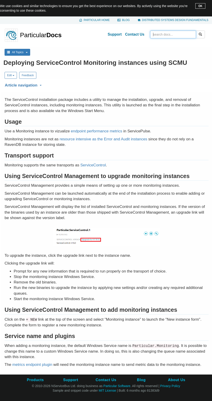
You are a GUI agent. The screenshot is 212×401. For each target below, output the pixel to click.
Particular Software (116, 386)
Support (115, 34)
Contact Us (134, 34)
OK (200, 6)
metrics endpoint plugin (32, 364)
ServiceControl (93, 165)
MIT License (107, 390)
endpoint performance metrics (96, 131)
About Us (176, 380)
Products (35, 380)
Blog (126, 20)
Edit (10, 75)
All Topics (17, 52)
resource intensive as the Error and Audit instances (103, 139)
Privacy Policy (170, 386)
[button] (106, 84)
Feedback (28, 75)
